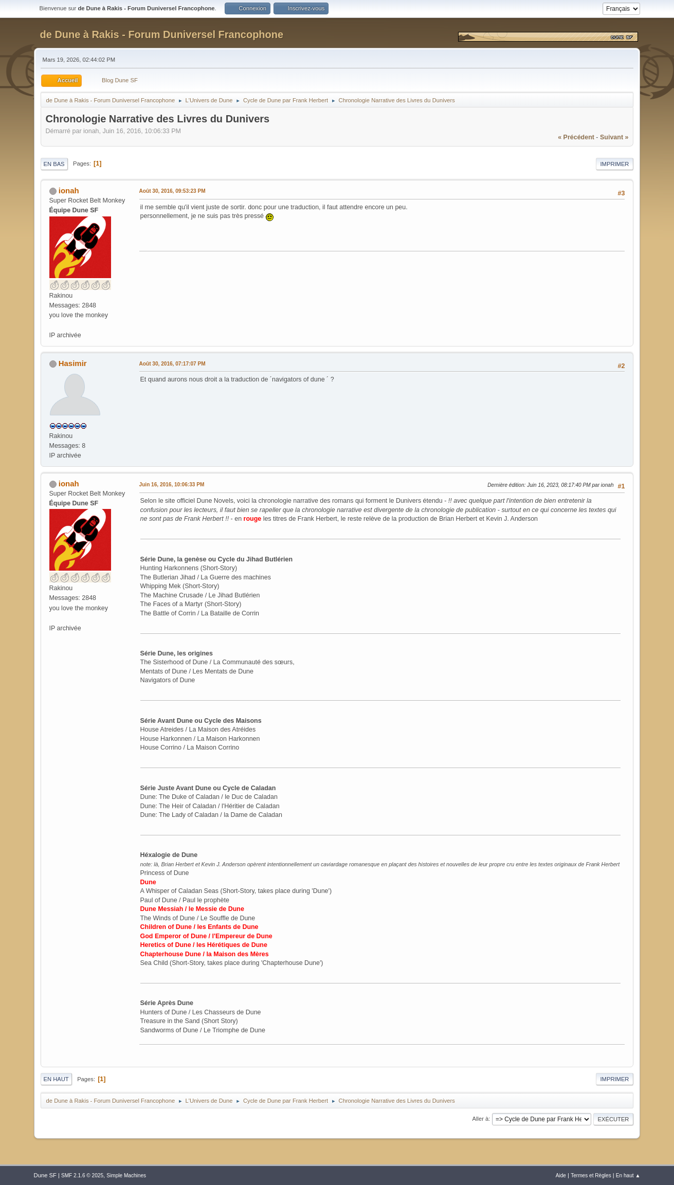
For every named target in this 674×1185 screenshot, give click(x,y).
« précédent (576, 137)
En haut (56, 1079)
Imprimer (614, 164)
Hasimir (73, 363)
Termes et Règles (591, 1175)
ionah (69, 190)
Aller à (480, 1119)
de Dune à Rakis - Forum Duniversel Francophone (161, 34)
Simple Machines (126, 1175)
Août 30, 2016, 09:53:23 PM (172, 191)
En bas (54, 164)
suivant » (614, 137)
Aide (561, 1175)
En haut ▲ (628, 1175)
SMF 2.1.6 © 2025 (82, 1175)
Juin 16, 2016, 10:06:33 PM (172, 484)
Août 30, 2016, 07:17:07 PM (172, 364)
